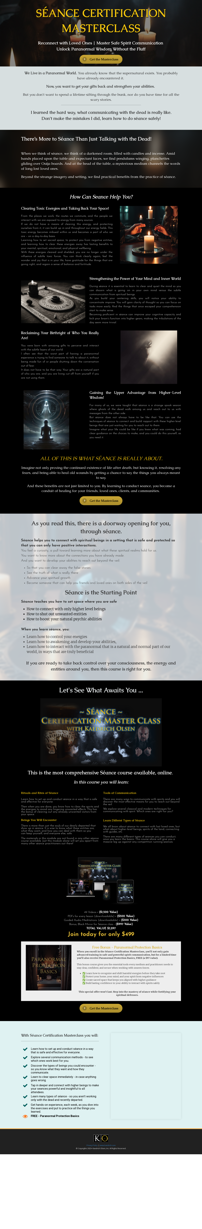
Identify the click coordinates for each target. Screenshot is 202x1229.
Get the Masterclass (100, 59)
